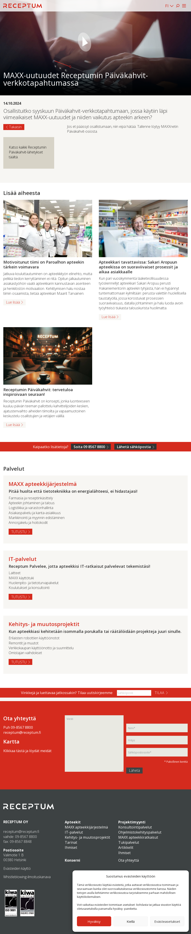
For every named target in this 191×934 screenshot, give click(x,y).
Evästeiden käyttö (17, 868)
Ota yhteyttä (128, 860)
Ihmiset (71, 847)
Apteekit (73, 822)
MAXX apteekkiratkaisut (138, 837)
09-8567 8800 (22, 727)
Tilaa (159, 692)
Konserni (72, 860)
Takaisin (15, 127)
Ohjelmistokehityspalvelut (139, 832)
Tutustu (19, 531)
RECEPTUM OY (15, 821)
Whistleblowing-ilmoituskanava (27, 876)
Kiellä (131, 921)
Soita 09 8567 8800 (89, 446)
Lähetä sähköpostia (134, 446)
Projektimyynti (131, 822)
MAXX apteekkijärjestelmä (86, 827)
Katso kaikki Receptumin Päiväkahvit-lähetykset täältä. (27, 152)
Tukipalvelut (128, 842)
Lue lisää (13, 302)
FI (166, 5)
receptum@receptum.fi (22, 732)
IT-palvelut (74, 832)
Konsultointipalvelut (135, 827)
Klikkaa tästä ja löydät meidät (27, 750)
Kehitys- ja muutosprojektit (87, 837)
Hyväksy (94, 921)
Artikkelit (125, 847)
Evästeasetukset (167, 921)
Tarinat (71, 842)
